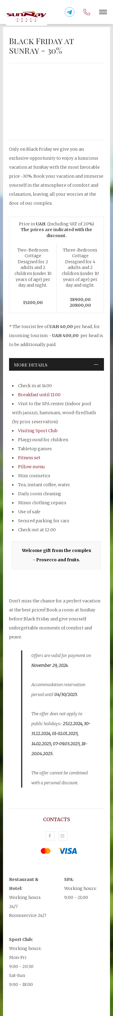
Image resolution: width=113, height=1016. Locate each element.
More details (30, 364)
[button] (103, 12)
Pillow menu (31, 466)
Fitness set (29, 457)
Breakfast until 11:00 (39, 394)
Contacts (56, 819)
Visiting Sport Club (38, 430)
